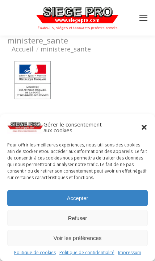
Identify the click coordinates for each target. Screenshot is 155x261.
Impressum (129, 253)
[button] (144, 127)
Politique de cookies (35, 253)
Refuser (77, 218)
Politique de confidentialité (86, 253)
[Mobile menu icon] (143, 17)
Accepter (77, 198)
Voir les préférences (78, 238)
